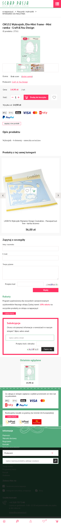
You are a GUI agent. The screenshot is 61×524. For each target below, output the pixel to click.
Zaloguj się (7, 460)
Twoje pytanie (8, 264)
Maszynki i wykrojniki (25, 11)
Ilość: (5, 97)
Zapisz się (48, 349)
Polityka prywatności (11, 447)
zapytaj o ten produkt (11, 123)
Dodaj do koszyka (38, 97)
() (44, 520)
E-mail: (5, 254)
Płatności (6, 435)
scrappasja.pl (7, 11)
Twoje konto (8, 466)
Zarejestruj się (9, 463)
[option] (30, 48)
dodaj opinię (27, 76)
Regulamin (7, 441)
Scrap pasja (21, 4)
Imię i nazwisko (8, 244)
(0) (57, 521)
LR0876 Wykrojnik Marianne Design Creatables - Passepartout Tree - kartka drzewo (30, 222)
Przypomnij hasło (9, 469)
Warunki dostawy (9, 438)
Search (17, 521)
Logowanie (30, 521)
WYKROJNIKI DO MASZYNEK (13, 14)
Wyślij (45, 290)
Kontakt (6, 444)
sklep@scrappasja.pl (17, 512)
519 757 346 (17, 502)
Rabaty (5, 450)
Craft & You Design (20, 82)
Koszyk (5, 472)
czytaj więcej (9, 313)
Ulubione (6, 475)
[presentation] (3, 195)
